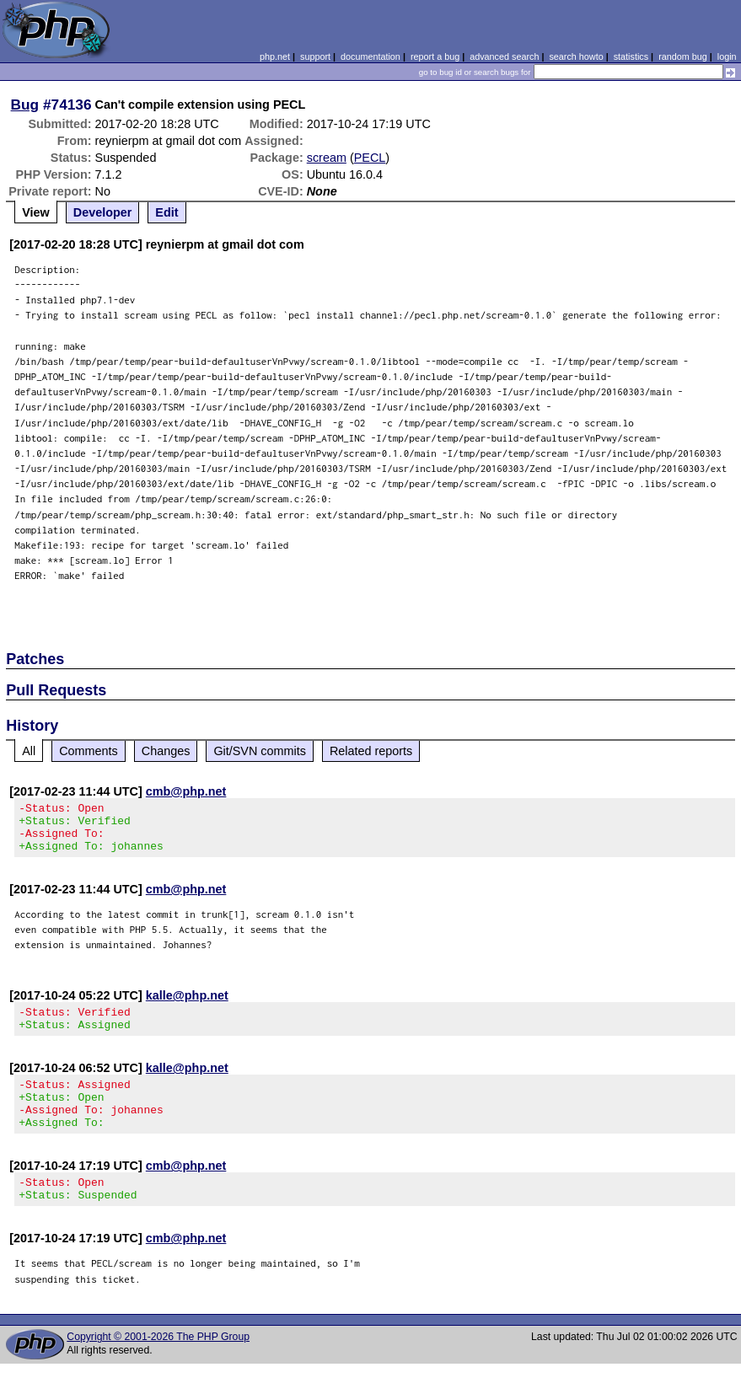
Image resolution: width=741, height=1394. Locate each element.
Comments (88, 751)
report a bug (435, 56)
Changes (166, 751)
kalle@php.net (187, 1005)
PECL (370, 157)
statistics (631, 56)
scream (326, 157)
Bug (25, 104)
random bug (682, 56)
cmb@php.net (186, 791)
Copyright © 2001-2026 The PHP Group (158, 1367)
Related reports (371, 751)
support (315, 56)
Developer (102, 212)
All (28, 751)
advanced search (504, 56)
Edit (166, 212)
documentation (370, 56)
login (727, 56)
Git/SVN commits (259, 751)
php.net (275, 56)
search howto (576, 56)
